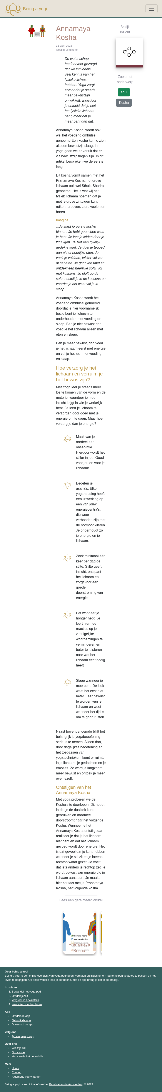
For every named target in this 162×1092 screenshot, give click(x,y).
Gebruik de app (21, 1020)
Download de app (22, 1024)
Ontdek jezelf (20, 996)
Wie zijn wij (18, 1048)
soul (124, 92)
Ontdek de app (21, 1016)
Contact (16, 1072)
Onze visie (18, 1052)
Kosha (124, 102)
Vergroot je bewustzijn (25, 1000)
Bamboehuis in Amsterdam (65, 1084)
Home (15, 1068)
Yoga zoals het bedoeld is (27, 1056)
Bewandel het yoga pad (26, 991)
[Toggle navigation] (151, 8)
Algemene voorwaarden (26, 1076)
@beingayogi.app (22, 1036)
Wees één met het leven (27, 1004)
